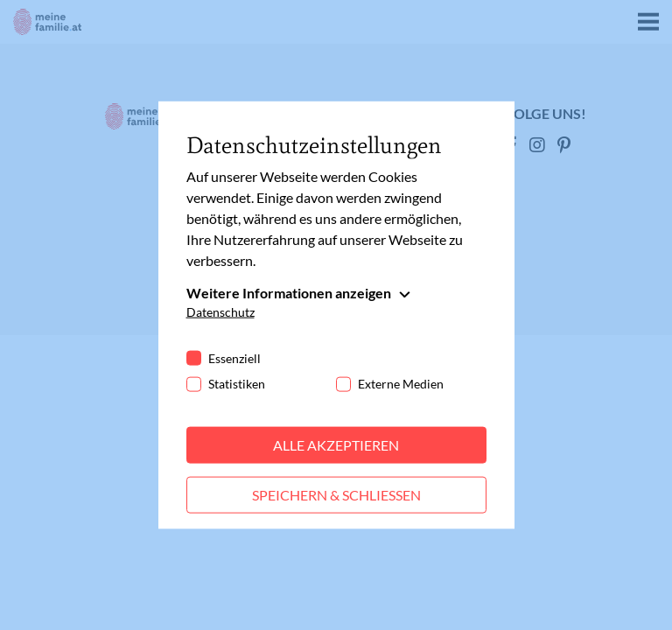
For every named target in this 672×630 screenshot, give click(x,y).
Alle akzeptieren (336, 445)
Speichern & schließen (336, 494)
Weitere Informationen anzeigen (288, 292)
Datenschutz (220, 311)
